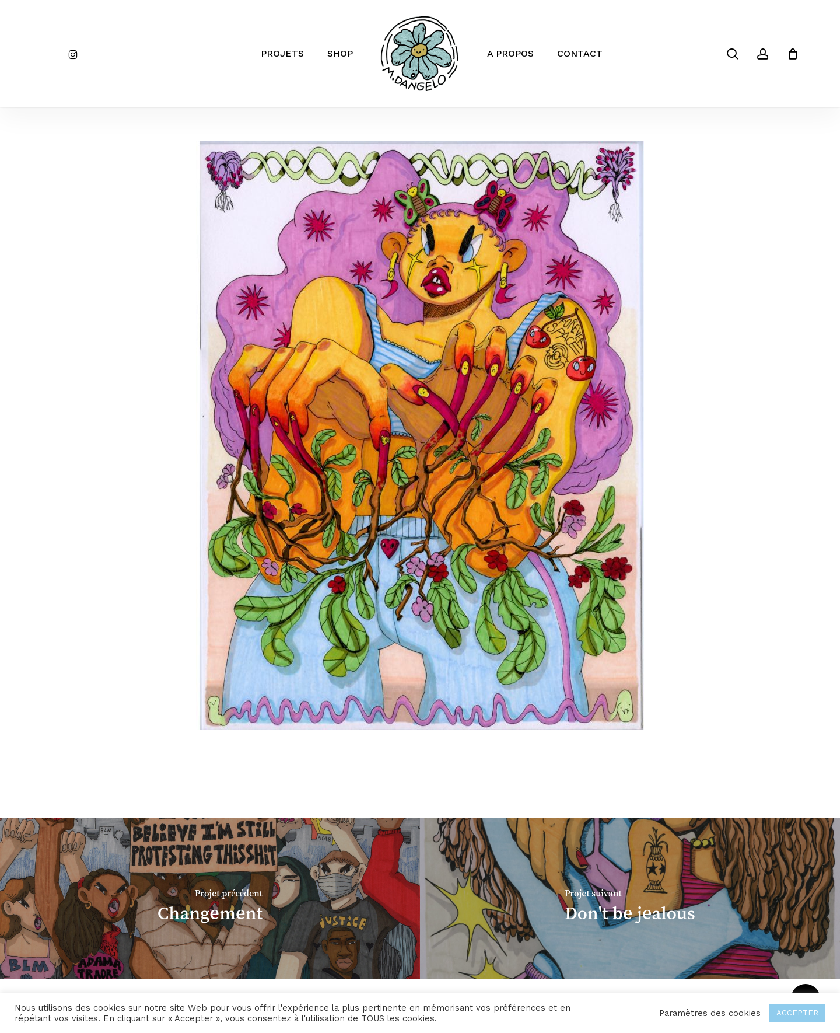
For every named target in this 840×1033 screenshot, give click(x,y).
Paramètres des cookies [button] (710, 1013)
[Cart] (792, 53)
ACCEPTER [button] (797, 1012)
